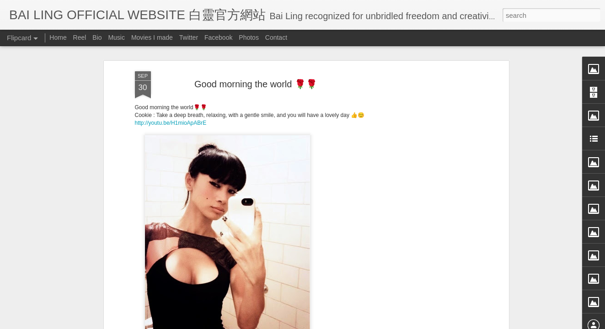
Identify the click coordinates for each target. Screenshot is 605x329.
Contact (276, 37)
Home (57, 37)
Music (116, 37)
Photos (249, 37)
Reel (79, 37)
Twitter (188, 37)
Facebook (218, 37)
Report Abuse (385, 323)
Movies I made (152, 37)
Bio (97, 37)
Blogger (359, 323)
